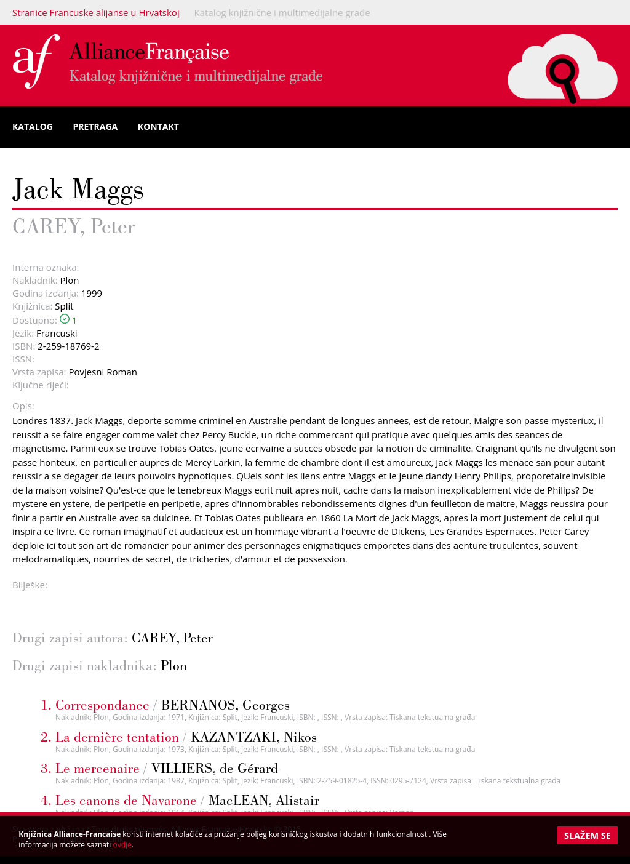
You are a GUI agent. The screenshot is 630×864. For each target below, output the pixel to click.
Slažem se (587, 835)
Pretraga (95, 126)
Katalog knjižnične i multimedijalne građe (282, 12)
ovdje (122, 844)
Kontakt (158, 126)
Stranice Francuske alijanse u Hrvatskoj (96, 12)
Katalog (32, 126)
